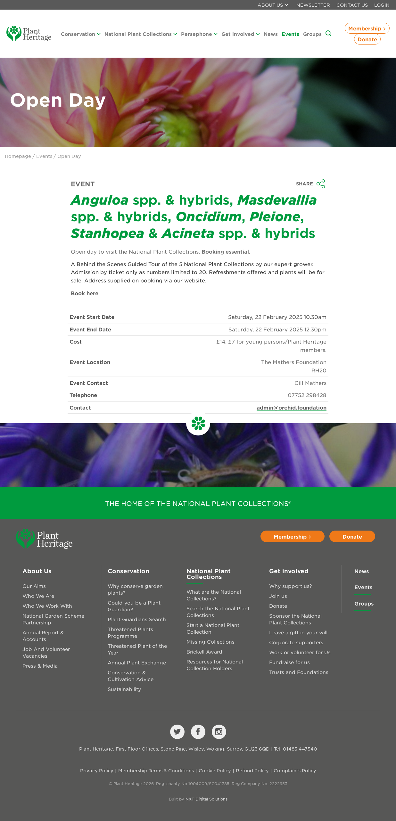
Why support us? (290, 586)
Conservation (81, 34)
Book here (84, 293)
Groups (312, 34)
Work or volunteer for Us (300, 652)
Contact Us (352, 5)
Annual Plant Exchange (137, 662)
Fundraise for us (289, 662)
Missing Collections (210, 641)
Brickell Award (204, 651)
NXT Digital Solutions (206, 798)
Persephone (199, 34)
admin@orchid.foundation (291, 407)
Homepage (18, 156)
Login (382, 5)
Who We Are (38, 596)
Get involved (240, 34)
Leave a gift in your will (298, 632)
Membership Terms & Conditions (156, 770)
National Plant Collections (140, 34)
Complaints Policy (295, 770)
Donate (367, 39)
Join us (278, 596)
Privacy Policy (96, 770)
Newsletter (313, 5)
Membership (367, 28)
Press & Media (40, 665)
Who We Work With (47, 606)
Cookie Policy (215, 770)
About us (273, 5)
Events (290, 34)
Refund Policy (252, 770)
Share (310, 183)
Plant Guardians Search (137, 619)
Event (83, 184)
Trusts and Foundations (298, 672)
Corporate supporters (296, 642)
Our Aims (34, 586)
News (271, 34)
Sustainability (124, 689)
